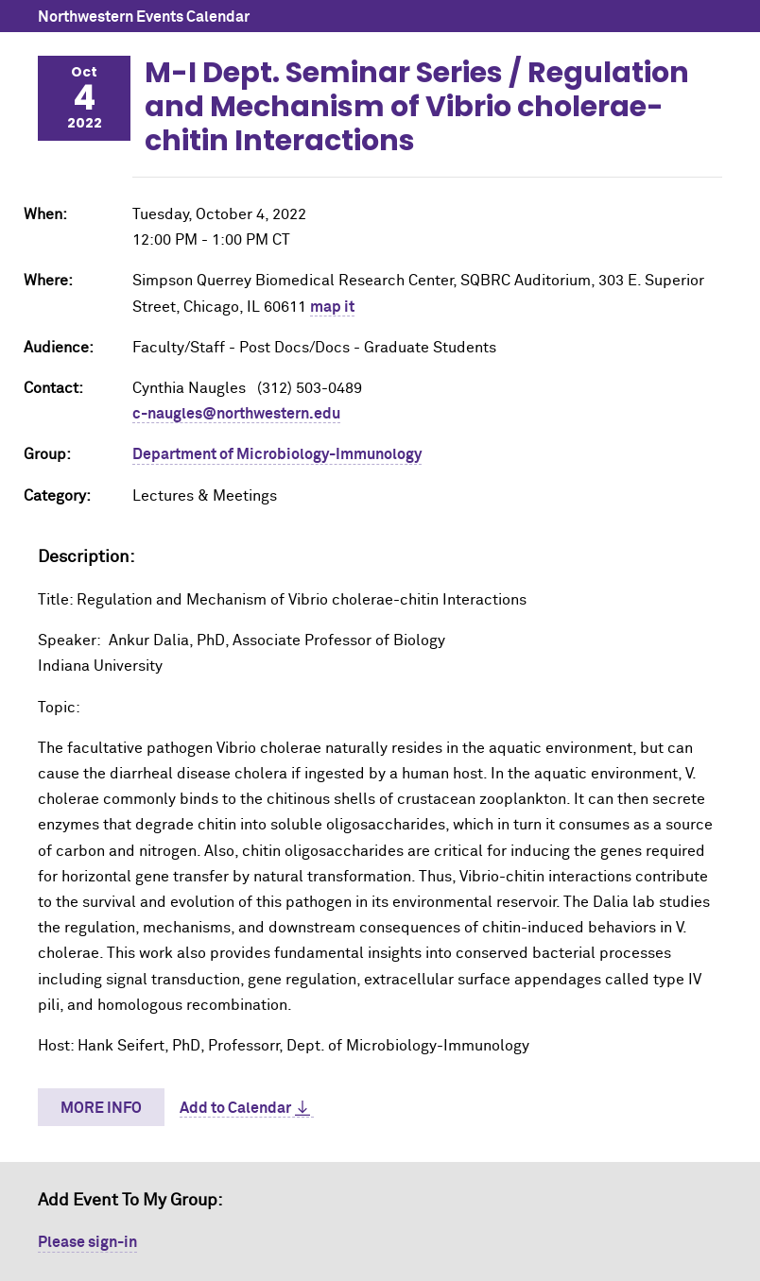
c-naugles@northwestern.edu (236, 413)
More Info (101, 1108)
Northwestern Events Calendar (144, 17)
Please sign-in (87, 1242)
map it (332, 307)
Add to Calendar (235, 1108)
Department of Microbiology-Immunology (277, 454)
